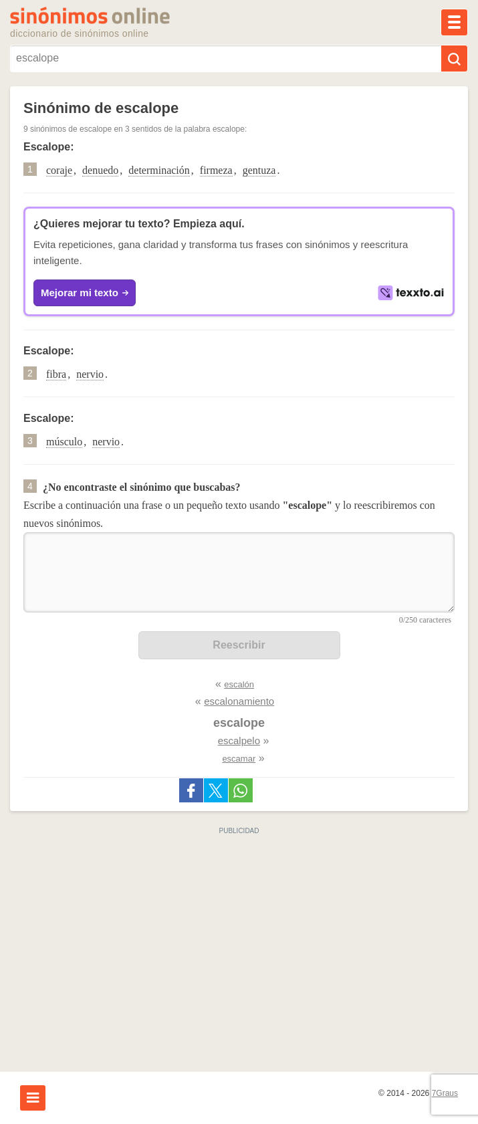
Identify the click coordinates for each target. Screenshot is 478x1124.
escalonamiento (239, 701)
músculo (64, 441)
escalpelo (239, 741)
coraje (59, 170)
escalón (239, 684)
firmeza (216, 170)
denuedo (100, 170)
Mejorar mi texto (84, 293)
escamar (238, 758)
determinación (159, 170)
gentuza (259, 170)
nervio (90, 374)
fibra (56, 374)
